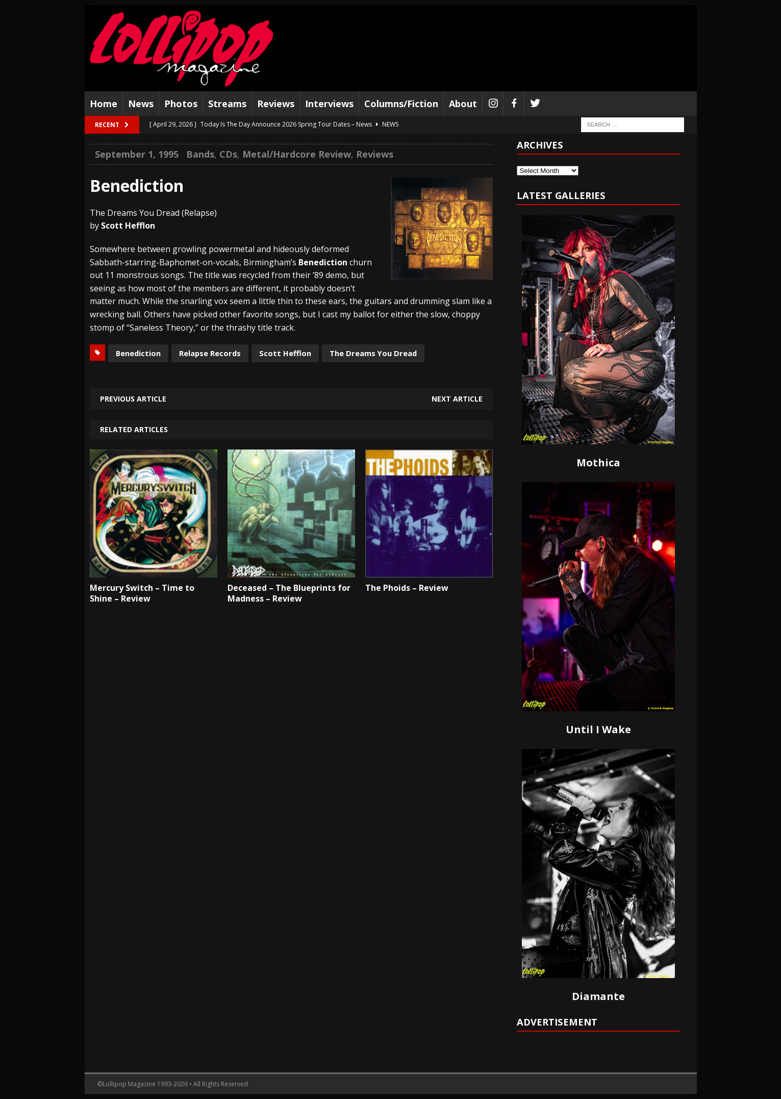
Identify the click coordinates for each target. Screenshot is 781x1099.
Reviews (275, 103)
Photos (180, 103)
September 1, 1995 (137, 154)
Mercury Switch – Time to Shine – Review (142, 593)
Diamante (598, 996)
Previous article (133, 399)
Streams (227, 103)
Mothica (598, 462)
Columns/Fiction (401, 103)
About (463, 103)
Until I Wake (598, 729)
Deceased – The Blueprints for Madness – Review (289, 593)
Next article (457, 399)
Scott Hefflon (285, 353)
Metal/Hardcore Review (296, 154)
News (141, 103)
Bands (200, 154)
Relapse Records (210, 353)
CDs (228, 154)
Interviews (329, 103)
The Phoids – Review (406, 587)
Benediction (138, 353)
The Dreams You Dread (373, 353)
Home (103, 103)
